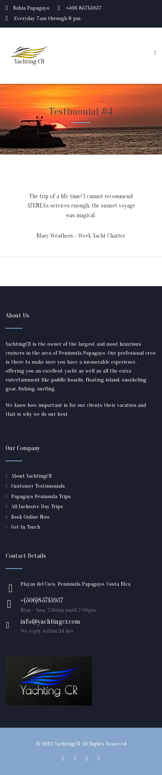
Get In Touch (25, 527)
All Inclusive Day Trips (37, 506)
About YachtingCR (31, 476)
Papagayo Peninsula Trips (41, 496)
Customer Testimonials (38, 486)
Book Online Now (30, 517)
